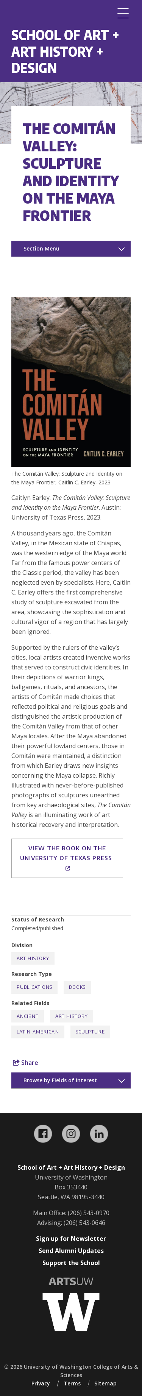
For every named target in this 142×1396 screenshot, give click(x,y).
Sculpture (90, 1032)
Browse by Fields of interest (60, 1080)
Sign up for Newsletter (71, 1238)
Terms (72, 1383)
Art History (33, 958)
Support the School (71, 1263)
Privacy (40, 1383)
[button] (71, 465)
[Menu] (123, 13)
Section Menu (41, 248)
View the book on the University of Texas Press (67, 858)
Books (77, 987)
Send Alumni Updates (71, 1251)
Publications (34, 987)
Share (25, 1062)
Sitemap (105, 1383)
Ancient (28, 1016)
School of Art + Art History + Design (65, 51)
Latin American (38, 1032)
